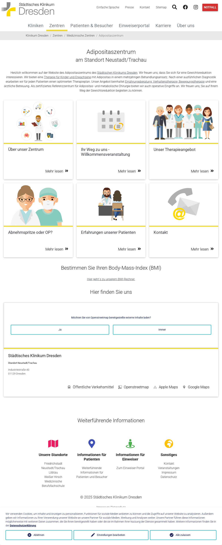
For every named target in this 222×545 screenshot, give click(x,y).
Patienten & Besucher (93, 25)
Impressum (169, 472)
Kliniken (37, 25)
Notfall (210, 7)
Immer (162, 329)
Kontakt (145, 7)
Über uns (187, 25)
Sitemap (161, 7)
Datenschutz (169, 477)
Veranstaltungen (169, 468)
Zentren (56, 25)
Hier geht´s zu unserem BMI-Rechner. (111, 279)
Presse (129, 7)
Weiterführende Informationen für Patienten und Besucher (91, 472)
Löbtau (53, 472)
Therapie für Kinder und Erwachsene (67, 77)
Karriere (164, 25)
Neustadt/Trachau (53, 468)
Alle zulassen (183, 534)
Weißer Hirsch (53, 477)
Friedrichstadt (53, 463)
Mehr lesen (56, 171)
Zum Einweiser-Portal (130, 468)
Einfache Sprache (108, 7)
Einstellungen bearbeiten (111, 534)
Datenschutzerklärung (23, 525)
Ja (60, 329)
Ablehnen (39, 534)
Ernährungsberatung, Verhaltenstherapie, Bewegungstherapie (165, 81)
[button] (195, 388)
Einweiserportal (136, 25)
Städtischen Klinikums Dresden (117, 72)
